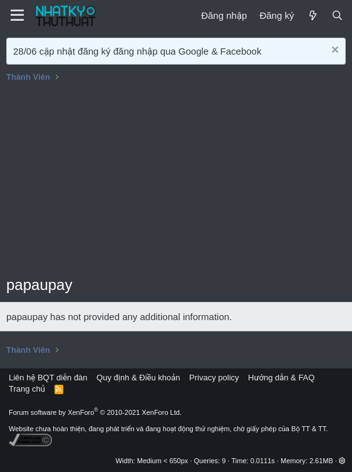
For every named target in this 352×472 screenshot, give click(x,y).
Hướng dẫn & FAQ (281, 377)
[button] (342, 460)
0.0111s (263, 460)
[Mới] (312, 15)
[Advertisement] (176, 180)
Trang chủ (27, 389)
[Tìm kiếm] (337, 15)
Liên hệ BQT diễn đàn (48, 377)
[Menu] (17, 15)
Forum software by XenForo (95, 412)
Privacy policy (214, 377)
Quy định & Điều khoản (138, 377)
